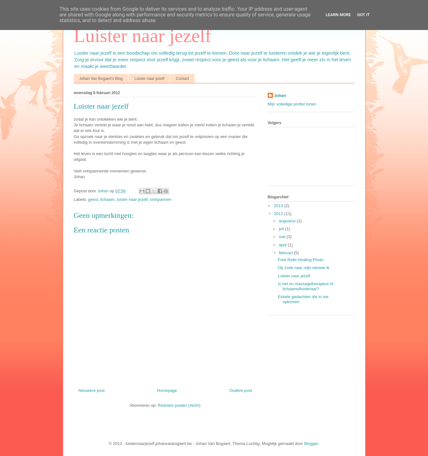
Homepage (167, 390)
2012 (279, 213)
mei (283, 236)
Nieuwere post (92, 390)
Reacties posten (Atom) (179, 405)
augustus (287, 221)
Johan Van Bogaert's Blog (101, 78)
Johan (103, 191)
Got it (363, 14)
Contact (182, 78)
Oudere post (240, 390)
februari (286, 252)
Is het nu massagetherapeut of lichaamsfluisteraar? (305, 286)
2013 (279, 205)
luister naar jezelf (132, 199)
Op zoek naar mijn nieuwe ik (303, 267)
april (283, 245)
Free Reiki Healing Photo (301, 259)
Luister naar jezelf (142, 35)
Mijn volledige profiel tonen (292, 104)
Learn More (338, 14)
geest (93, 199)
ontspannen (161, 199)
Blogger (311, 443)
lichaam (107, 199)
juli (282, 228)
